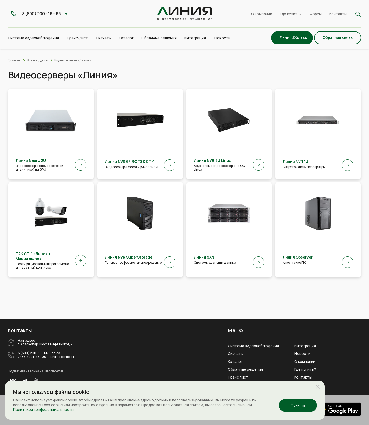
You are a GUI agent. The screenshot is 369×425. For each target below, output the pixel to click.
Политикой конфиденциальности (43, 409)
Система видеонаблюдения (253, 346)
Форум (316, 13)
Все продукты (37, 60)
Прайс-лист (77, 37)
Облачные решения (245, 369)
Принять (298, 405)
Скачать (103, 37)
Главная (14, 60)
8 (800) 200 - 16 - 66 (33, 353)
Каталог (235, 361)
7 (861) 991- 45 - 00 (32, 357)
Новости (222, 37)
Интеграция (305, 346)
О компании (261, 13)
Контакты (338, 13)
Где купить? (291, 13)
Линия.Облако (293, 37)
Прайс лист (238, 377)
